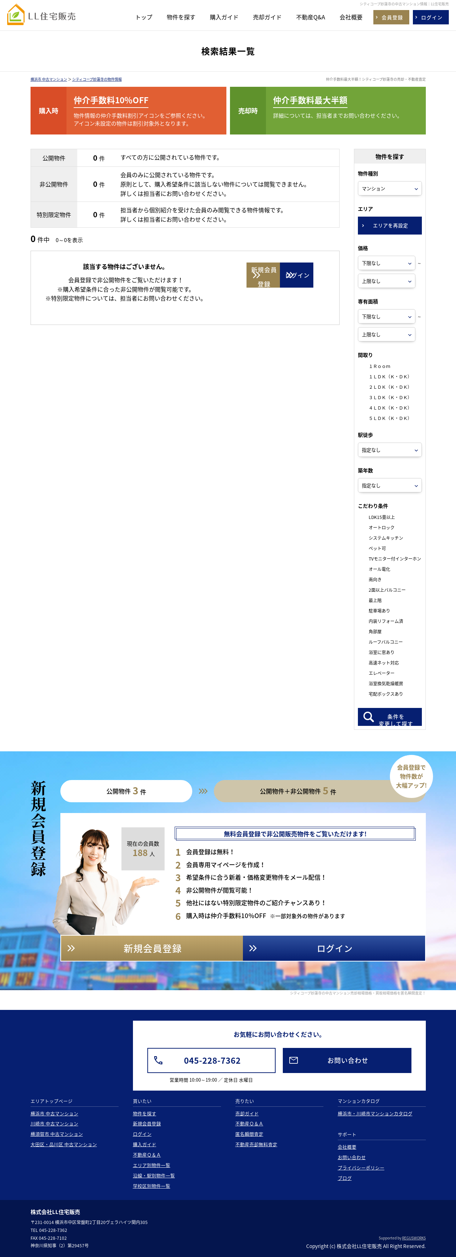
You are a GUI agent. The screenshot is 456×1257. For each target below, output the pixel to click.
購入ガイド (224, 17)
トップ (143, 17)
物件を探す (181, 17)
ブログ (345, 1178)
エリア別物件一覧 (151, 1165)
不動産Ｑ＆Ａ (147, 1154)
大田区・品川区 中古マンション (64, 1144)
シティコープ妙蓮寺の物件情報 (97, 79)
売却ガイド (267, 17)
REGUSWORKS (414, 1238)
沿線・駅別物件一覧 (154, 1175)
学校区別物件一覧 (151, 1185)
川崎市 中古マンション (54, 1123)
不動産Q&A (310, 17)
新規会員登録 (147, 1123)
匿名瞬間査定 (249, 1133)
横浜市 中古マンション (49, 79)
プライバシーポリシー (361, 1167)
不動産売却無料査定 (256, 1144)
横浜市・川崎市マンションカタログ (375, 1113)
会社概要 (351, 17)
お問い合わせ (352, 1157)
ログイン (142, 1133)
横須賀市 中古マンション (57, 1133)
